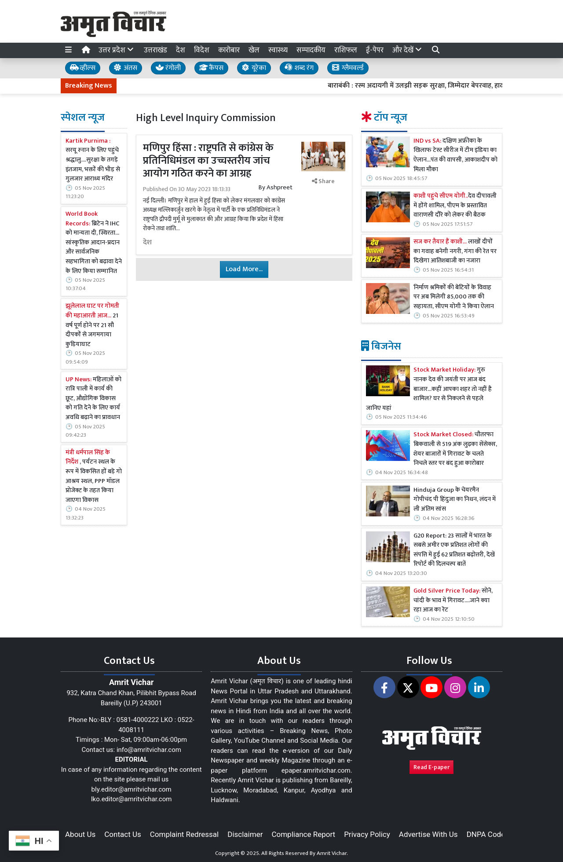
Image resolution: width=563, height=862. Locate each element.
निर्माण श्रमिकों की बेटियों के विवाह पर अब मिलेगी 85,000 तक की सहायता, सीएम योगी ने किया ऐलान (453, 297)
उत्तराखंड (155, 50)
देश (180, 50)
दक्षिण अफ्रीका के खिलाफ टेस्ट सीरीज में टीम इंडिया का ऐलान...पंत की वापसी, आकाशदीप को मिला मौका (455, 155)
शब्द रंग (299, 68)
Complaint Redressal (184, 834)
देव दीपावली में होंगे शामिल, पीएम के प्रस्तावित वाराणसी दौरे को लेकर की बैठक (455, 206)
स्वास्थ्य (278, 50)
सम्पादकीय (310, 50)
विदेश (201, 50)
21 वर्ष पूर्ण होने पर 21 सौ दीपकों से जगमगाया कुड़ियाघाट (92, 325)
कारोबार (229, 50)
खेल (254, 50)
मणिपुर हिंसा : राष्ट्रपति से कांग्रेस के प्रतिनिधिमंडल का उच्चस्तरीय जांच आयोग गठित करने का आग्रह (208, 160)
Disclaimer (245, 834)
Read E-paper (431, 767)
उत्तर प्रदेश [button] (117, 50)
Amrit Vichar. (332, 853)
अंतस (125, 68)
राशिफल (345, 50)
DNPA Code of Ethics (501, 834)
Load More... (244, 269)
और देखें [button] (407, 50)
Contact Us (122, 834)
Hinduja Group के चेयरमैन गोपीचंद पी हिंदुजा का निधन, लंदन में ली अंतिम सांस (454, 500)
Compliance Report (303, 834)
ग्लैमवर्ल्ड (348, 68)
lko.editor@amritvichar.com (131, 799)
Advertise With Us (428, 834)
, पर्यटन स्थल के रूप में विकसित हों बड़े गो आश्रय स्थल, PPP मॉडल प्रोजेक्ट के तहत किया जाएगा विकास (94, 476)
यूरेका (254, 68)
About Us (80, 834)
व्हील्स (82, 68)
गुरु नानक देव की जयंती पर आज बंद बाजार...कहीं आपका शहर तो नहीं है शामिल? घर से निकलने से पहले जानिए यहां (429, 389)
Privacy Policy (367, 834)
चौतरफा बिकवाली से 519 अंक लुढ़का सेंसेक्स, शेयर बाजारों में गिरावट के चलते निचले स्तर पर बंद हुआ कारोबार (455, 449)
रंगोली (168, 68)
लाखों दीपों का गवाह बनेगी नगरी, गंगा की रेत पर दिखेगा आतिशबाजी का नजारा (455, 251)
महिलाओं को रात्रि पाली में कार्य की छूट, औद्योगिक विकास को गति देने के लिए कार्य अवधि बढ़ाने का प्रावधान (93, 399)
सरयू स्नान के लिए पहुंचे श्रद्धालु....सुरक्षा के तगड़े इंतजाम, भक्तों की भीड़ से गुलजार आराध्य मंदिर (93, 160)
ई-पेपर (375, 50)
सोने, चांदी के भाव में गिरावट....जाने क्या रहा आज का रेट (453, 600)
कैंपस (211, 68)
